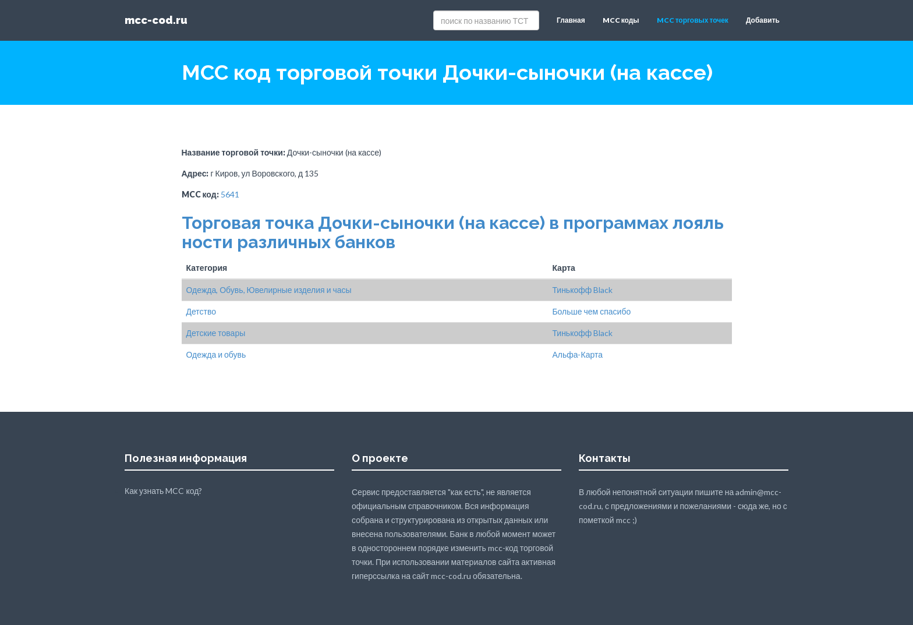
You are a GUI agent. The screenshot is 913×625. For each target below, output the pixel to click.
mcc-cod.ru (156, 20)
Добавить (763, 20)
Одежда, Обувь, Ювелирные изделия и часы (269, 290)
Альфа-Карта (577, 354)
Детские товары (216, 333)
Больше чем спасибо (591, 311)
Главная (571, 20)
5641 (230, 194)
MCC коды (621, 20)
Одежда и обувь (216, 354)
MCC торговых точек (692, 20)
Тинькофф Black (582, 290)
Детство (201, 311)
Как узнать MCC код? (163, 491)
